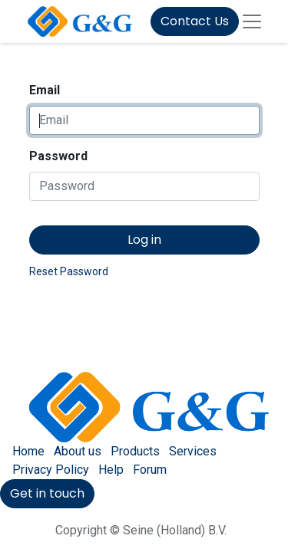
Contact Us (195, 21)
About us (77, 451)
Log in (144, 239)
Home (28, 451)
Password (58, 156)
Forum (150, 469)
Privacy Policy (50, 469)
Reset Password (68, 271)
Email (44, 90)
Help (111, 469)
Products (135, 451)
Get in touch (47, 493)
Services (193, 451)
